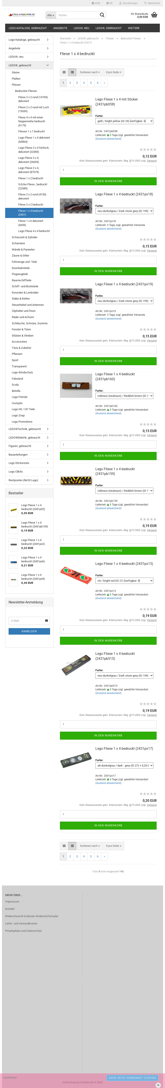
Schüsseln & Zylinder (24, 237)
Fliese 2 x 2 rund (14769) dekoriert (33, 99)
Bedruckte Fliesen (26, 91)
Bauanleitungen (18, 454)
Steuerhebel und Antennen (28, 304)
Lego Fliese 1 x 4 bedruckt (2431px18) (124, 194)
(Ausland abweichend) (108, 138)
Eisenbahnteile (21, 268)
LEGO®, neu (81, 28)
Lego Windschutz (22, 372)
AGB (96, 3)
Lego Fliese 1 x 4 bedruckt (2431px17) (124, 748)
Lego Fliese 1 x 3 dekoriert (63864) (34, 139)
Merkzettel (152, 3)
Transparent (19, 366)
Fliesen (16, 84)
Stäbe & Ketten (21, 298)
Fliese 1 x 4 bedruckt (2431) (30, 212)
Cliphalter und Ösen (23, 310)
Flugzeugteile (20, 274)
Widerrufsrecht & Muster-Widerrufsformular (31, 916)
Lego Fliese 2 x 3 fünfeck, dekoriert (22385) (33, 149)
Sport (15, 360)
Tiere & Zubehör (21, 347)
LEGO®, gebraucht (109, 28)
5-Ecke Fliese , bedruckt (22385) (32, 186)
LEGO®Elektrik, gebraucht (24, 437)
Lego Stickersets (19, 463)
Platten (16, 78)
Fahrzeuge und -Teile (24, 261)
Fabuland (17, 378)
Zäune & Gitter (20, 255)
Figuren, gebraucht (20, 446)
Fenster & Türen (21, 329)
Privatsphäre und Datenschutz (23, 930)
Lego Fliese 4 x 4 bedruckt (34, 231)
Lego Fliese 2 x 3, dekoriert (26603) (28, 160)
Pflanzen (17, 353)
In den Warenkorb (108, 181)
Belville (16, 391)
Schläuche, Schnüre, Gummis (30, 323)
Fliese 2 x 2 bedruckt (30, 204)
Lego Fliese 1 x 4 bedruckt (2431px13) (124, 564)
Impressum (12, 901)
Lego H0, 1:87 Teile (23, 409)
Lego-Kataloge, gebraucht (28, 28)
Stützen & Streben (23, 335)
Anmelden (29, 631)
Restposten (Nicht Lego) (23, 480)
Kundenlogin (128, 3)
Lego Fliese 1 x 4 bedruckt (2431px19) (124, 284)
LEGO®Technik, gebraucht (25, 429)
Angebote (60, 28)
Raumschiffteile (21, 280)
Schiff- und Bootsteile (25, 286)
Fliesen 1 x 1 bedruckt (31, 131)
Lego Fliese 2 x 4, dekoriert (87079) (28, 170)
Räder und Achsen (23, 317)
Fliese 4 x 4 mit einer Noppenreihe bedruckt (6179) (31, 121)
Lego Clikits (16, 471)
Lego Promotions (22, 421)
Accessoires (19, 341)
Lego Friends (20, 397)
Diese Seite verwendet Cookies (132, 1077)
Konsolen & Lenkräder (25, 292)
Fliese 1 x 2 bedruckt (30, 178)
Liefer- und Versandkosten (21, 923)
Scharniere (18, 243)
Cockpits (17, 403)
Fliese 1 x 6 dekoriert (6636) (30, 223)
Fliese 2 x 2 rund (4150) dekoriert (32, 196)
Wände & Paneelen (23, 249)
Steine (16, 72)
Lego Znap (18, 415)
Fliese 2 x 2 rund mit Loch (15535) (33, 109)
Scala (15, 384)
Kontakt (10, 908)
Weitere (133, 28)
